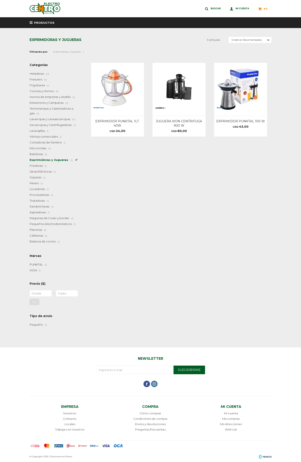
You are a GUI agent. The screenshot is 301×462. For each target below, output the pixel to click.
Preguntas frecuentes (150, 429)
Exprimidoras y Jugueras (67, 51)
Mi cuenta (231, 413)
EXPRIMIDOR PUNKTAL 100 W (240, 121)
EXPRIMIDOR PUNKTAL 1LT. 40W (117, 123)
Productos (44, 22)
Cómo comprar (150, 413)
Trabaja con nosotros (69, 429)
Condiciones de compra (150, 418)
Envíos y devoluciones (150, 424)
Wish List (231, 429)
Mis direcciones (231, 424)
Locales (69, 424)
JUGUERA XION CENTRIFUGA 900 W (179, 123)
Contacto (69, 418)
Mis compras (231, 418)
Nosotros (69, 413)
